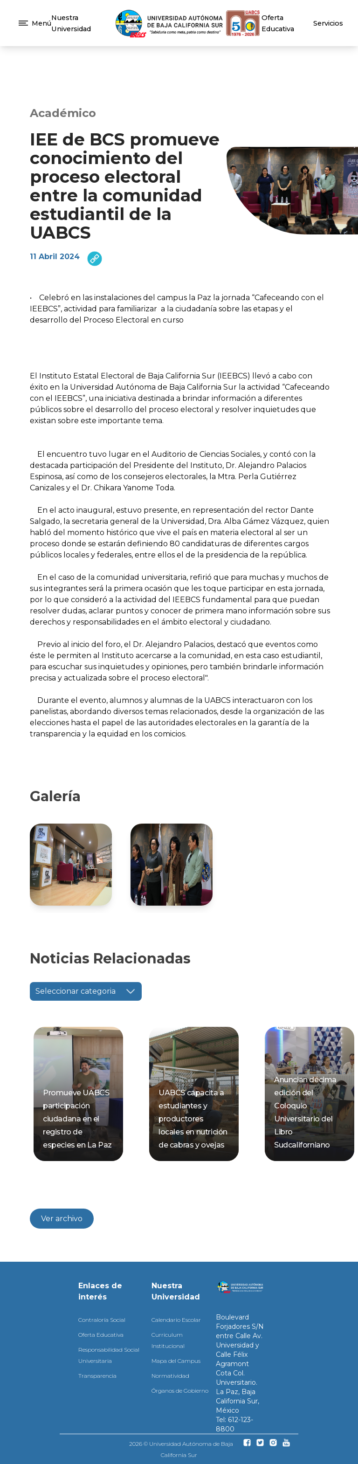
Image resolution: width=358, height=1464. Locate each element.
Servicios (328, 23)
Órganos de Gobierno (179, 1390)
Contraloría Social (101, 1319)
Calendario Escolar (176, 1319)
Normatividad (170, 1375)
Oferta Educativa (101, 1334)
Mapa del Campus (175, 1360)
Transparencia (97, 1375)
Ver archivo (62, 1218)
